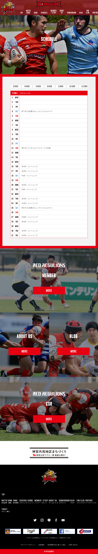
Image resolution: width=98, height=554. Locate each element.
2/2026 (49, 86)
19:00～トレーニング (30, 171)
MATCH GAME (28, 11)
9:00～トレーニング (29, 176)
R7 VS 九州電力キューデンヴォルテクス (37, 111)
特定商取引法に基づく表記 (56, 545)
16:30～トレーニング (30, 166)
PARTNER (90, 501)
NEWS (31, 501)
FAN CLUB (87, 11)
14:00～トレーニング (30, 203)
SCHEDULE (44, 12)
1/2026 (60, 86)
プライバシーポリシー (28, 545)
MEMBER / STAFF (53, 11)
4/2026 (27, 86)
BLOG (81, 12)
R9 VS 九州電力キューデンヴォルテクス (37, 208)
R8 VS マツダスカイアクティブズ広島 (36, 148)
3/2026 (38, 86)
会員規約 (41, 545)
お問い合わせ (73, 545)
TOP (21, 12)
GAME (36, 12)
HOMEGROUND (71, 12)
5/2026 (15, 86)
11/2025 (84, 86)
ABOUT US (62, 11)
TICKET (6, 510)
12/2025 (72, 86)
